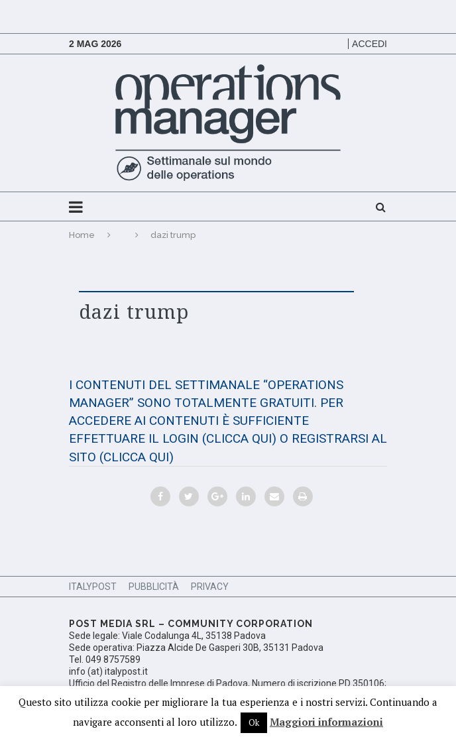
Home (82, 235)
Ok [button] (254, 722)
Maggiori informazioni (326, 721)
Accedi (369, 43)
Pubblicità (154, 586)
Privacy (210, 586)
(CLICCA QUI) (239, 438)
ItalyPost (93, 586)
